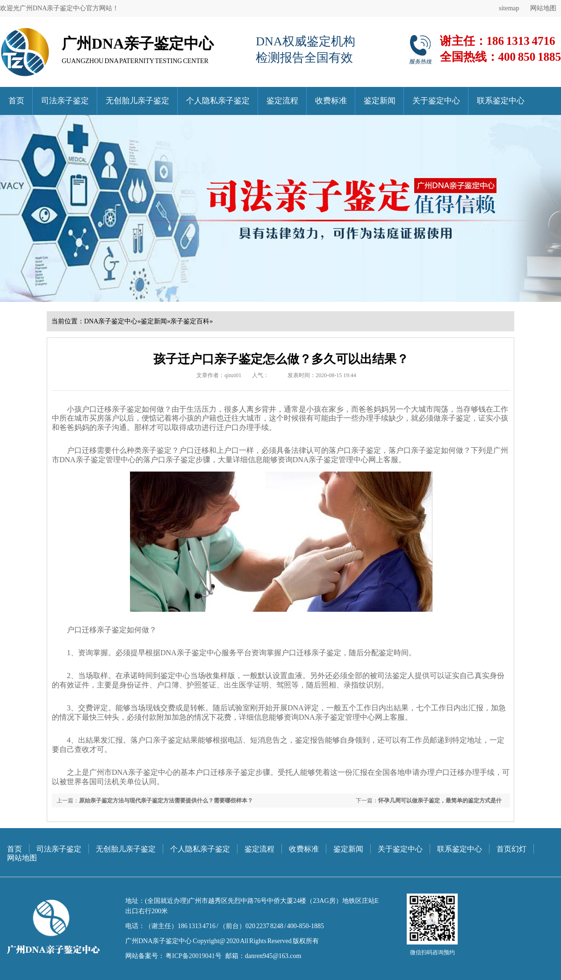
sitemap (509, 8)
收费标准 (331, 100)
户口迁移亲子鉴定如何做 (104, 630)
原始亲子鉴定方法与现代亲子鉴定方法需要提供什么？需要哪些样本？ (166, 800)
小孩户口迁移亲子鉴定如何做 (115, 409)
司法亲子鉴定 (65, 100)
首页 (16, 100)
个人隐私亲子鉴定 (218, 100)
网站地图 (543, 8)
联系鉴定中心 (501, 100)
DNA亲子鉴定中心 (110, 321)
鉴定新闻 (380, 100)
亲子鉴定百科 (189, 321)
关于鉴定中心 (436, 100)
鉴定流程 (282, 100)
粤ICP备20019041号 (193, 955)
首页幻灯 (511, 849)
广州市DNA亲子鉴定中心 (131, 772)
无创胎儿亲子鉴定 (137, 100)
